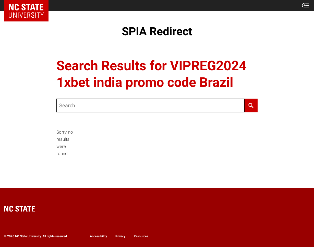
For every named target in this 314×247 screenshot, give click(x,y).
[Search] (251, 105)
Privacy (120, 236)
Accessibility (98, 236)
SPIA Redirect (157, 31)
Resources (141, 236)
